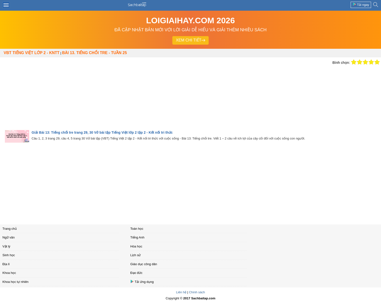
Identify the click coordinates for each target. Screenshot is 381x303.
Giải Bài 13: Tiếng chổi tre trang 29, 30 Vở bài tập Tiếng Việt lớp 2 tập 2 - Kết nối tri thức (102, 132)
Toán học (136, 228)
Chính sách (197, 292)
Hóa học (136, 246)
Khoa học (9, 273)
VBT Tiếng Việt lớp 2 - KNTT (32, 53)
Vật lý (6, 246)
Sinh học (8, 255)
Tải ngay (361, 4)
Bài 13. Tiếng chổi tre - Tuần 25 (94, 53)
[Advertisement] (165, 94)
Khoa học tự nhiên (15, 282)
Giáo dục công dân (143, 264)
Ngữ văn (8, 237)
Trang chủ (9, 228)
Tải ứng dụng (142, 281)
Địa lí (6, 264)
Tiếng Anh (137, 237)
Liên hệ (181, 292)
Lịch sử (135, 255)
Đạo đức (136, 273)
